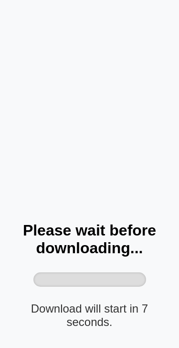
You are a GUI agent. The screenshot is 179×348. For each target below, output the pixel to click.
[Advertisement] (89, 116)
